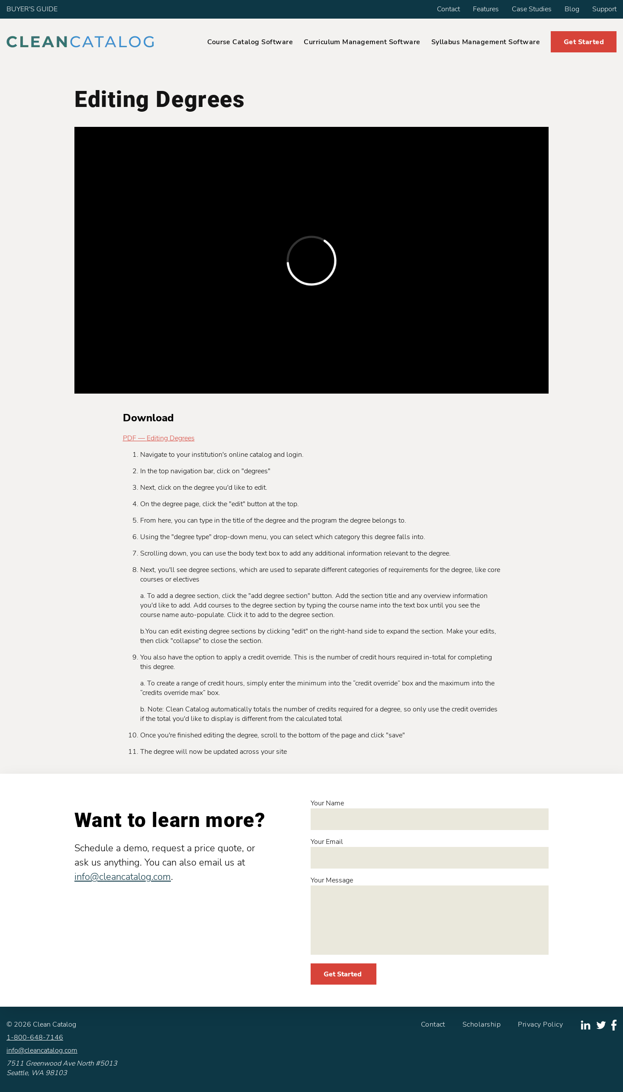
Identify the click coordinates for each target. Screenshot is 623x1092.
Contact (448, 9)
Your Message (430, 915)
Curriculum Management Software (362, 42)
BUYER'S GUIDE (32, 9)
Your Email (430, 853)
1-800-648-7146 (34, 1037)
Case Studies (532, 9)
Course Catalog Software (250, 42)
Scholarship (481, 1024)
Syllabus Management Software (485, 42)
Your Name (430, 814)
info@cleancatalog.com (122, 876)
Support (604, 9)
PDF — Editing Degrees (159, 438)
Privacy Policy (540, 1024)
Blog (572, 9)
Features (486, 9)
